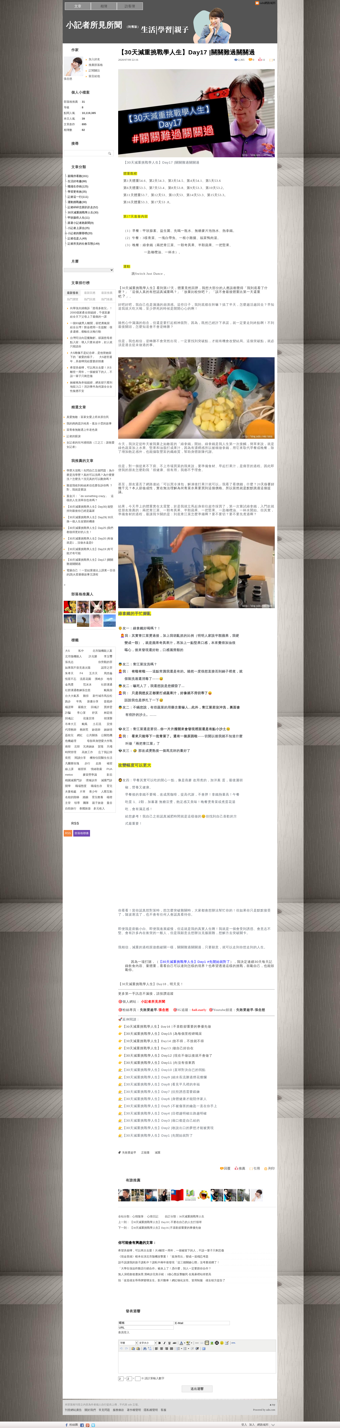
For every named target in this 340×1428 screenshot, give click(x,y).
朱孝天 (69, 673)
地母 (109, 679)
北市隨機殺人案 (102, 650)
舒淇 (95, 712)
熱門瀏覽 (72, 299)
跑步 (68, 701)
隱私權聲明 (151, 1410)
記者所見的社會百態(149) (84, 243)
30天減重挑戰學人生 (191, 1216)
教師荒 (84, 729)
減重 (157, 1152)
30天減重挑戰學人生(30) (83, 212)
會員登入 (123, 1332)
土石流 (97, 724)
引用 (256, 1168)
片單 (82, 791)
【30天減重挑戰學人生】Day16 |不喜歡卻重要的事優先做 (165, 1227)
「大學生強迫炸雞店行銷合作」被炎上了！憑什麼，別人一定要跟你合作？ (164, 1268)
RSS (68, 833)
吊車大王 (70, 724)
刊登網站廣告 (73, 1410)
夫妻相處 (70, 791)
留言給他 (94, 76)
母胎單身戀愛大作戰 (99, 740)
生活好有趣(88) (77, 181)
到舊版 (132, 26)
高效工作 (87, 752)
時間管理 (70, 752)
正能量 (145, 1152)
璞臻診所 (91, 780)
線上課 (69, 769)
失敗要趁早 (129, 1152)
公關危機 (106, 735)
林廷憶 (108, 712)
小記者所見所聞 (94, 25)
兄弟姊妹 (88, 746)
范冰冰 (87, 684)
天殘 (109, 746)
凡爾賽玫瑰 (72, 763)
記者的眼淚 (74, 436)
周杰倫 (108, 673)
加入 (252, 1424)
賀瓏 (100, 746)
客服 (163, 1410)
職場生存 (96, 786)
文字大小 (144, 1343)
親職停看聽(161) (78, 176)
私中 (81, 650)
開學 (68, 786)
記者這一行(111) (78, 196)
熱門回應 (89, 299)
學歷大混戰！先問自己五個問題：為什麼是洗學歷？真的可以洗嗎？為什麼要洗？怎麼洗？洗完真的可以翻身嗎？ (90, 475)
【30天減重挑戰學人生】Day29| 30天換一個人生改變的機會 (90, 519)
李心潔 (81, 712)
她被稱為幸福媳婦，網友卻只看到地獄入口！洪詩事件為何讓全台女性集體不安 (91, 387)
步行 (87, 763)
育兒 (109, 786)
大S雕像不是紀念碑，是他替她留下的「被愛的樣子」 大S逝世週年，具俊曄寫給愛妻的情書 (91, 357)
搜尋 (110, 153)
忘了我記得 (105, 752)
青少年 (93, 791)
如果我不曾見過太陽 (77, 667)
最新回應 (89, 292)
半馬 (79, 701)
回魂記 (69, 718)
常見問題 (104, 1410)
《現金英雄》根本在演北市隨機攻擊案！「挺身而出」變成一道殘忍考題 (163, 1256)
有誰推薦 (133, 1180)
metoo (69, 774)
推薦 (242, 1168)
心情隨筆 (138, 1216)
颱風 (84, 724)
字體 (122, 1343)
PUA (109, 769)
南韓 (68, 746)
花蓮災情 (88, 718)
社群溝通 (106, 684)
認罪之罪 (106, 667)
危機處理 (70, 740)
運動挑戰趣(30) (77, 202)
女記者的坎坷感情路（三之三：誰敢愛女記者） (90, 444)
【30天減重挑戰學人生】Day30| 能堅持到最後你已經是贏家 (90, 509)
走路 (98, 763)
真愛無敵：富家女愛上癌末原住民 (88, 417)
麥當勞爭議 (90, 774)
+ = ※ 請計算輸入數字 (141, 1378)
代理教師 (70, 729)
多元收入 (99, 808)
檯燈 (109, 797)
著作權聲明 (134, 1410)
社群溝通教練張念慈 (77, 690)
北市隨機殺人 (73, 656)
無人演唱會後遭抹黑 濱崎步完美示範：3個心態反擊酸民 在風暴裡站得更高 (164, 1274)
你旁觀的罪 (105, 662)
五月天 (93, 673)
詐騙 (68, 712)
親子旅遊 (97, 802)
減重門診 (106, 780)
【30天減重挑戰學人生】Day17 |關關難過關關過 (90, 562)
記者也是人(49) (77, 238)
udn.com (270, 1409)
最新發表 (72, 292)
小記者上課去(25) (79, 228)
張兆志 (69, 662)
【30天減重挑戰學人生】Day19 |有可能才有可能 (90, 551)
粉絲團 (73, 1424)
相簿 (103, 6)
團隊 (86, 802)
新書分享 (92, 701)
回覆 (227, 1168)
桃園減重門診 (73, 780)
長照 (68, 757)
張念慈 (68, 78)
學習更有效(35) (77, 191)
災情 (109, 724)
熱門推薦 (107, 299)
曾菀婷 (108, 701)
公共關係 (92, 735)
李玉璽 (108, 656)
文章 (77, 6)
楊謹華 (69, 707)
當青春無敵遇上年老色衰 (82, 429)
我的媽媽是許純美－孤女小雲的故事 (89, 423)
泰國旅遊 (85, 808)
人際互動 (106, 791)
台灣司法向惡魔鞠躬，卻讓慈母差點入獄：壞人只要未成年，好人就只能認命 (91, 342)
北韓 (77, 746)
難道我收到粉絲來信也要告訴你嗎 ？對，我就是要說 (90, 487)
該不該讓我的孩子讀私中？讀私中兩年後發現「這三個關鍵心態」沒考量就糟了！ (169, 1262)
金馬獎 (69, 684)
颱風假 (108, 690)
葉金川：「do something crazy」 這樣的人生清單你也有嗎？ (90, 498)
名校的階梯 (72, 797)
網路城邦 (262, 1424)
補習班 (82, 769)
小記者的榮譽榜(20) (80, 233)
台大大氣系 (72, 695)
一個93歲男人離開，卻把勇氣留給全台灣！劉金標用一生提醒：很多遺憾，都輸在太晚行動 (91, 327)
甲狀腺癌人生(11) (79, 217)
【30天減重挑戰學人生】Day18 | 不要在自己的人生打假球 (166, 1222)
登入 (244, 1424)
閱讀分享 (80, 757)
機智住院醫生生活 (101, 757)
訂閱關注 (94, 70)
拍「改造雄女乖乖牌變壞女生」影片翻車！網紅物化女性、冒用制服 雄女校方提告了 (171, 1280)
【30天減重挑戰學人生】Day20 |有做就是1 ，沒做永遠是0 (90, 540)
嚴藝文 (82, 707)
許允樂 (93, 656)
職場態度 (81, 786)
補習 (109, 763)
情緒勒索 (96, 769)
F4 (81, 673)
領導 (77, 802)
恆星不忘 (70, 679)
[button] (128, 1342)
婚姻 (85, 797)
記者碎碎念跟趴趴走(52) (83, 207)
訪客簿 (130, 6)
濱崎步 (99, 679)
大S (67, 650)
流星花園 (85, 679)
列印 (271, 1168)
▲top (272, 1404)
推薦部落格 (96, 65)
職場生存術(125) (78, 186)
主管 (68, 802)
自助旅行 (70, 808)
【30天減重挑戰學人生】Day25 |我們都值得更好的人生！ (90, 530)
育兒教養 (97, 797)
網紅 (80, 735)
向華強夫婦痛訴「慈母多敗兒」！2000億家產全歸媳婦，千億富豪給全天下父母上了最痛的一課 (91, 312)
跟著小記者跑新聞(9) (81, 222)
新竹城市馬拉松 (102, 695)
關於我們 (90, 1410)
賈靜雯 (108, 707)
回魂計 (95, 707)
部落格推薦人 (82, 594)
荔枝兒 (69, 735)
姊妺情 (108, 729)
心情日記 (152, 1216)
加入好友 (94, 59)
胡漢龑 (108, 718)
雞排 (86, 695)
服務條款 (118, 1410)
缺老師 (96, 729)
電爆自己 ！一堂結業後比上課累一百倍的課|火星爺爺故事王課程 (91, 572)
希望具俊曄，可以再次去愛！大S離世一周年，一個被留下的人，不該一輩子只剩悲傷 (171, 1250)
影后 (109, 774)
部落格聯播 (82, 833)
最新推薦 (107, 292)
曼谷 (109, 802)
